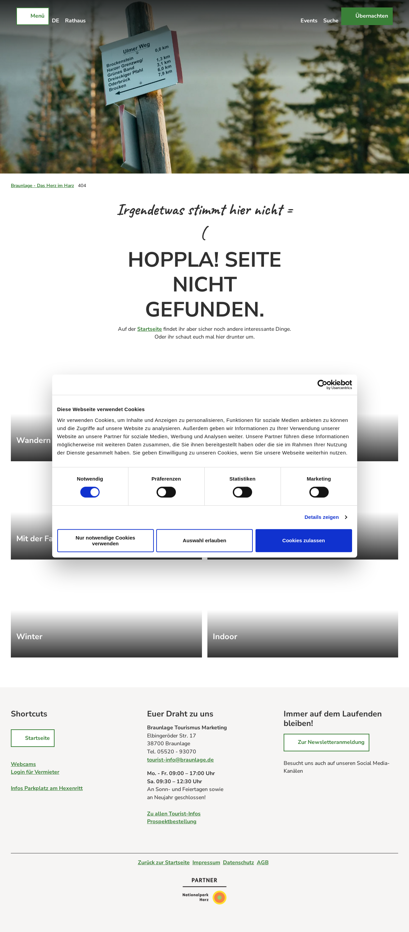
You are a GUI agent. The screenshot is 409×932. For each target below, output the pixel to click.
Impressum (206, 862)
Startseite (149, 329)
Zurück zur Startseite (164, 862)
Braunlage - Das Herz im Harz (42, 185)
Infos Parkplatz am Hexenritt (47, 788)
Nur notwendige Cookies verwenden (105, 540)
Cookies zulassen (303, 540)
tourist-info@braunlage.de (180, 760)
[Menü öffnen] (32, 16)
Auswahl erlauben (204, 540)
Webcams (23, 764)
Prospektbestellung (172, 821)
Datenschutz (238, 862)
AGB (263, 862)
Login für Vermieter (35, 772)
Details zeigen (322, 517)
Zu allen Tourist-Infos (174, 813)
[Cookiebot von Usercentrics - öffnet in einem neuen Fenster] (322, 385)
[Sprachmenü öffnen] (55, 16)
